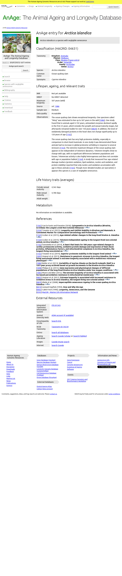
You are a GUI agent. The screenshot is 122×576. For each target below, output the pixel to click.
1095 (39, 256)
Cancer (69, 362)
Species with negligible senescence (13, 85)
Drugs (31, 6)
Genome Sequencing (75, 365)
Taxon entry (74, 60)
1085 (39, 273)
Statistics (8, 104)
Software (70, 369)
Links (8, 376)
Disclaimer (10, 367)
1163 (62, 148)
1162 (69, 134)
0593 (39, 292)
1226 (39, 230)
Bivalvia (64, 60)
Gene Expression (73, 360)
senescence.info (103, 360)
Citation (7, 100)
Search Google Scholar (61, 336)
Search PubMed (80, 336)
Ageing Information (81, 6)
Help (6, 96)
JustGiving (90, 1)
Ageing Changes (63, 6)
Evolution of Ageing (74, 367)
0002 (39, 290)
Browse (7, 80)
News (8, 381)
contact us (53, 394)
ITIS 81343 (56, 305)
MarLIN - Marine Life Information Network (60, 292)
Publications (11, 383)
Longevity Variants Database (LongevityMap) (47, 370)
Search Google (58, 345)
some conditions (114, 394)
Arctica (70, 66)
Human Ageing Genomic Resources (16, 27)
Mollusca (65, 58)
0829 (94, 129)
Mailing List (10, 378)
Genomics (21, 6)
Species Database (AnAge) (46, 362)
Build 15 (6, 62)
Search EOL (56, 321)
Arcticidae (70, 64)
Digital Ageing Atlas (44, 386)
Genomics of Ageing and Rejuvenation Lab (106, 363)
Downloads (10, 369)
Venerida (67, 62)
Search (7, 76)
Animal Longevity (44, 6)
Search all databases (60, 332)
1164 (80, 159)
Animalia (64, 56)
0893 (39, 277)
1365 (39, 225)
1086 (57, 106)
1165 (72, 168)
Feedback (8, 111)
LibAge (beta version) (45, 389)
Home (8, 362)
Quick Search (114, 7)
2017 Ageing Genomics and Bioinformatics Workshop (77, 380)
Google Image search (60, 342)
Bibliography (9, 90)
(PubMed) (87, 228)
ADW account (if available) (63, 315)
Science (9, 385)
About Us (9, 364)
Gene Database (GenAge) (46, 360)
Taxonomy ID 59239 (60, 327)
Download (8, 108)
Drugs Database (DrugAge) (47, 377)
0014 (39, 287)
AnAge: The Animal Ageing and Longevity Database (16, 57)
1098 (39, 268)
